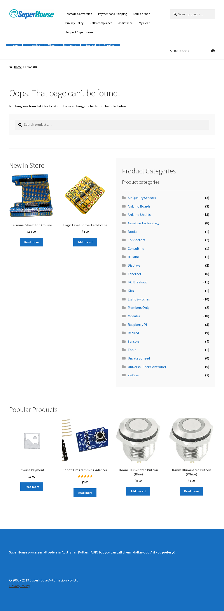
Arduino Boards (139, 206)
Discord (90, 45)
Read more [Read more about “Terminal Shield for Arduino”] (31, 242)
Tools (132, 349)
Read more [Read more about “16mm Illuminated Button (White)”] (191, 491)
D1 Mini (133, 257)
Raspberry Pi (137, 324)
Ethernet (135, 274)
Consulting (136, 248)
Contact (110, 45)
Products (70, 45)
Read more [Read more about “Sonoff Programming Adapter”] (85, 493)
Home (14, 45)
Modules (134, 316)
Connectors (136, 240)
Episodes (33, 45)
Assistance (125, 23)
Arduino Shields (139, 214)
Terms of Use (141, 14)
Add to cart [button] (85, 242)
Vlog (51, 45)
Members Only (138, 307)
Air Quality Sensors (142, 198)
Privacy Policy (74, 23)
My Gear (144, 23)
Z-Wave (133, 375)
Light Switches (139, 299)
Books (132, 231)
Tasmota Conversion (78, 14)
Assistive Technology (143, 223)
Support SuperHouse (79, 32)
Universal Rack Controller (147, 367)
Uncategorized (139, 358)
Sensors (134, 341)
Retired (133, 333)
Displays (134, 265)
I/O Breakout (137, 282)
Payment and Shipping (112, 14)
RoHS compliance (101, 23)
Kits (131, 290)
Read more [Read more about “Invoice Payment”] (32, 487)
